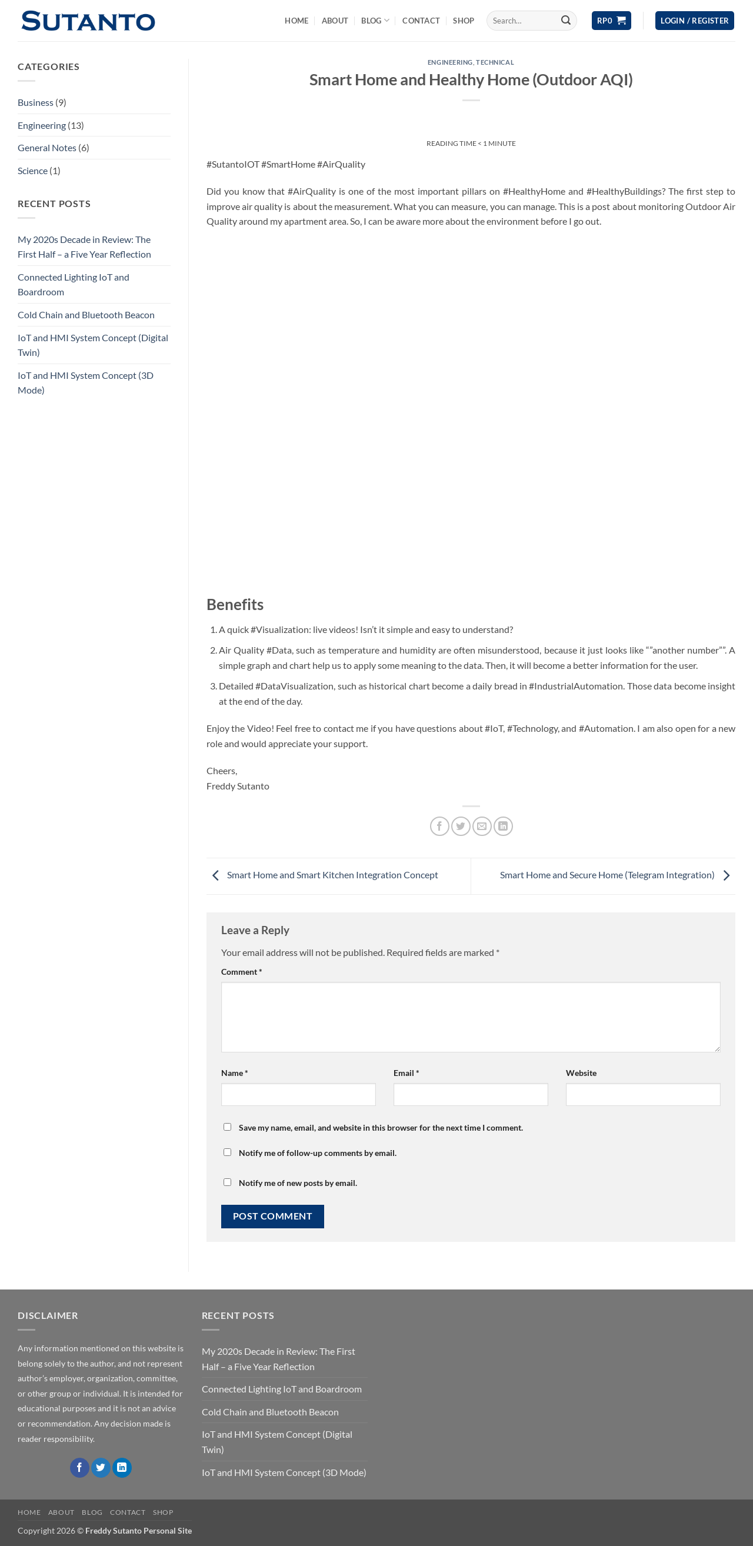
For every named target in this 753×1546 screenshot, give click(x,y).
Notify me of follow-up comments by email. (318, 1153)
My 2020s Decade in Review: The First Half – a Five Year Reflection (84, 247)
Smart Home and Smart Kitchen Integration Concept (322, 875)
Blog (375, 20)
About (335, 20)
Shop (463, 20)
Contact (421, 20)
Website (581, 1073)
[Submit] (566, 21)
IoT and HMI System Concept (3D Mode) (86, 382)
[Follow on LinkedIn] (122, 1468)
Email (406, 1073)
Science (33, 170)
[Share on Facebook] (439, 826)
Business (36, 102)
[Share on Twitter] (461, 826)
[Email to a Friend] (482, 826)
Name (234, 1073)
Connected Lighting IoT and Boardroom (73, 284)
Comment (241, 972)
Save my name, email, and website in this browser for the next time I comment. (381, 1127)
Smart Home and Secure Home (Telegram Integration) (617, 875)
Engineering (42, 125)
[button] (694, 21)
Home (296, 20)
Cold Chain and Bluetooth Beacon (86, 314)
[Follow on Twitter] (101, 1468)
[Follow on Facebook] (79, 1468)
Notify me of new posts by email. (298, 1183)
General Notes (47, 147)
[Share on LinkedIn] (503, 826)
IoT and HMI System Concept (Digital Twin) (93, 345)
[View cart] (611, 21)
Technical (495, 62)
